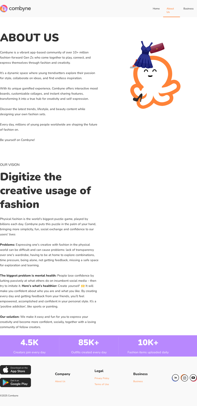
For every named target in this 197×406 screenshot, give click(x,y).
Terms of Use (102, 384)
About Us (170, 10)
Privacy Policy (102, 378)
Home (156, 8)
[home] (15, 8)
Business (188, 8)
